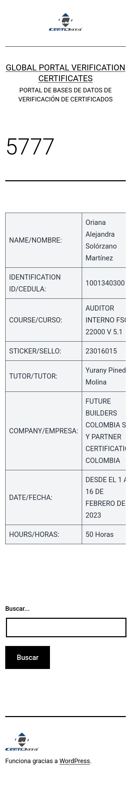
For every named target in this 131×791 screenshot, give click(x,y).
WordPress (74, 761)
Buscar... (17, 608)
